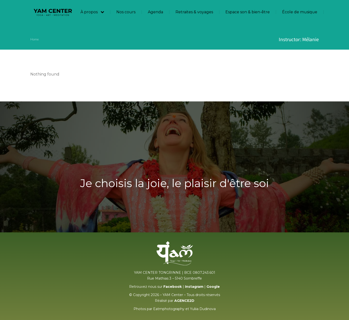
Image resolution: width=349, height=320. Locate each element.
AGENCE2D (184, 300)
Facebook (172, 286)
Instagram (194, 286)
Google (213, 286)
